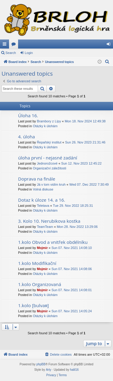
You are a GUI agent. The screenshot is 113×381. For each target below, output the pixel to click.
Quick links (5, 45)
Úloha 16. (28, 115)
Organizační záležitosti (49, 168)
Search (10, 53)
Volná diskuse (43, 189)
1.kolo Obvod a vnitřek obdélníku (53, 242)
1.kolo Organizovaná (39, 284)
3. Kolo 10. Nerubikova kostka (49, 221)
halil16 (74, 369)
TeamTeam (45, 226)
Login (29, 53)
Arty (48, 369)
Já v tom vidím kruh (51, 184)
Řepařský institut (49, 142)
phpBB (41, 364)
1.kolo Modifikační (37, 263)
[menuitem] (107, 61)
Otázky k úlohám (45, 126)
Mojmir (42, 248)
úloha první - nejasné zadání (47, 158)
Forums (14, 45)
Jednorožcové (47, 163)
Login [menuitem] (110, 45)
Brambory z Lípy (49, 121)
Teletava (43, 205)
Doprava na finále (36, 179)
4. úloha (26, 137)
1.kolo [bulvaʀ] (33, 305)
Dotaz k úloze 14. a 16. (41, 200)
